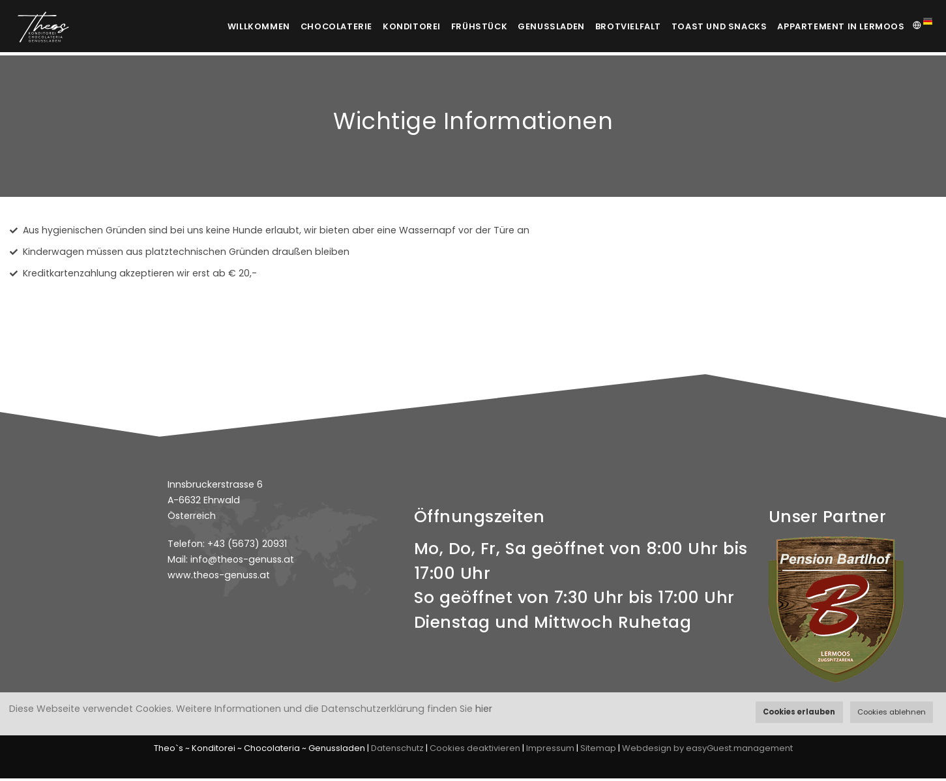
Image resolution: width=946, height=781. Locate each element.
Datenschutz (397, 750)
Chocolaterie (305, 26)
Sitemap (598, 750)
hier (483, 708)
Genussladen (537, 26)
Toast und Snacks (716, 26)
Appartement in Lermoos (841, 26)
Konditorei (386, 26)
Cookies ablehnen (891, 712)
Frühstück (458, 26)
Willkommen (221, 26)
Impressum (550, 750)
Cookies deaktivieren (475, 750)
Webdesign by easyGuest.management (707, 750)
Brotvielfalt (620, 26)
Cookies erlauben (799, 712)
